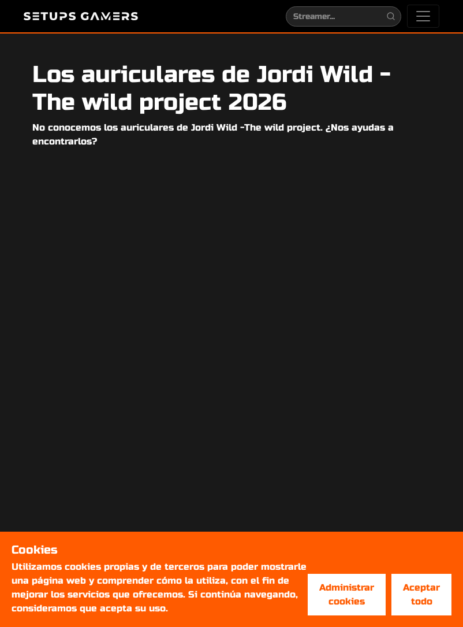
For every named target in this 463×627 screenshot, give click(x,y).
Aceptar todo (421, 594)
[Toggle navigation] (423, 16)
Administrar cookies (346, 594)
